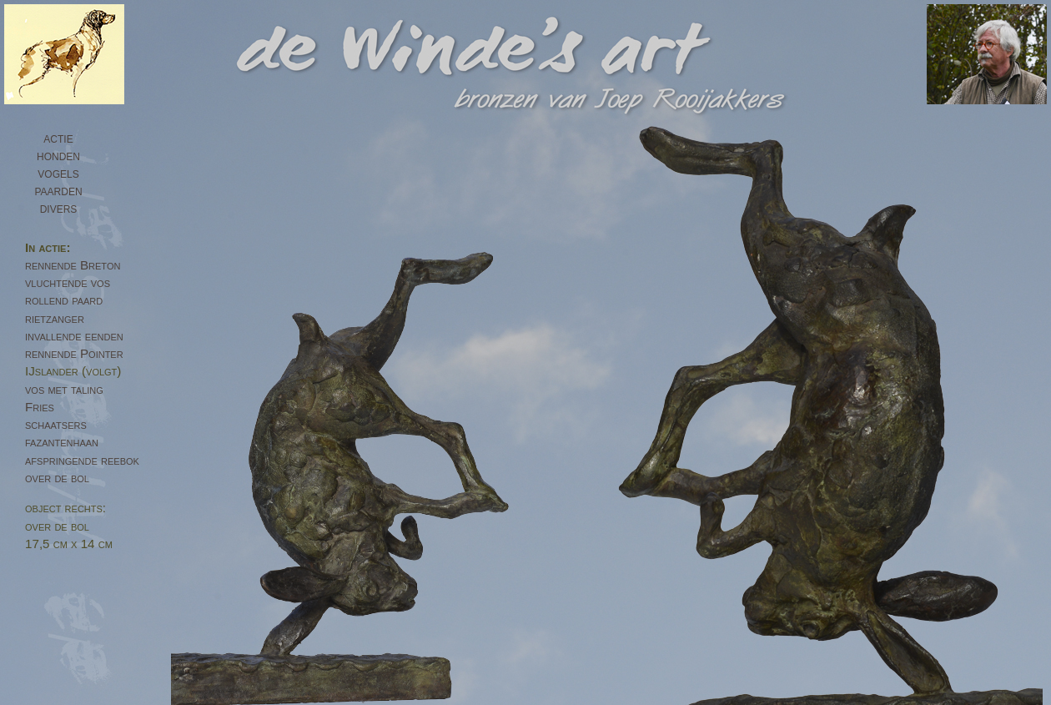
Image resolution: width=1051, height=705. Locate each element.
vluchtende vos (67, 282)
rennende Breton (72, 265)
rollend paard (64, 300)
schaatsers (56, 424)
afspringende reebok (82, 460)
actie (58, 137)
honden (58, 155)
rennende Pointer (74, 353)
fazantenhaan (61, 442)
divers (59, 207)
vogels (58, 172)
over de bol (57, 478)
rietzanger (54, 318)
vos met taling (64, 389)
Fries (39, 407)
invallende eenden (74, 336)
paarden (58, 190)
